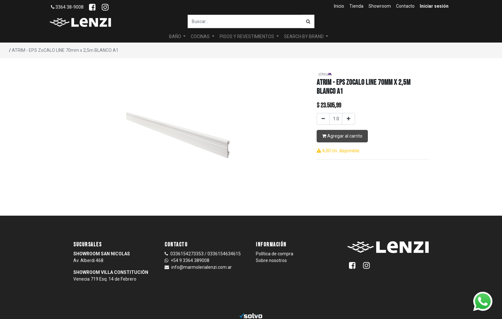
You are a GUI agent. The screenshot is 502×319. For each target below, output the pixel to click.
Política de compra (274, 253)
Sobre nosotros (271, 260)
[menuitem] (339, 6)
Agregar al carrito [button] (342, 136)
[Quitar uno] (323, 119)
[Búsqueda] (308, 21)
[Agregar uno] (348, 119)
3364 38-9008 (67, 7)
